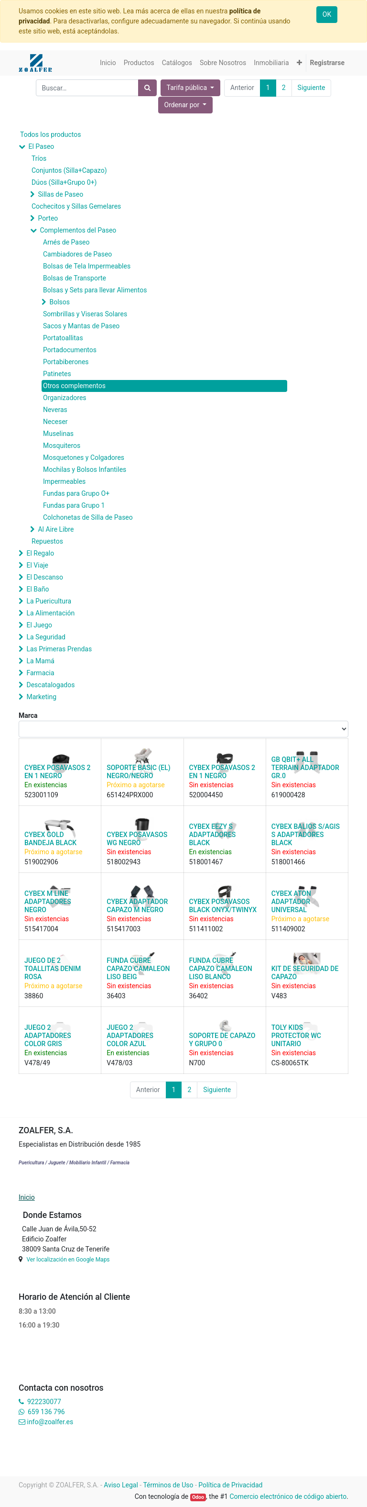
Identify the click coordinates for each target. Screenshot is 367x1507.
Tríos (39, 158)
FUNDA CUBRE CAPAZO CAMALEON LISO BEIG (138, 969)
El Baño (37, 589)
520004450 (206, 795)
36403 (116, 996)
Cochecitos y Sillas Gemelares (76, 206)
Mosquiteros (61, 445)
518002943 (123, 862)
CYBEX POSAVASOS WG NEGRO (137, 839)
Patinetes (57, 374)
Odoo (198, 1497)
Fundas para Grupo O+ (76, 493)
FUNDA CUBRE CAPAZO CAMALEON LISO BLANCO (220, 969)
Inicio (27, 1197)
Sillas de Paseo (60, 194)
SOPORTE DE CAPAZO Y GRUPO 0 (222, 1040)
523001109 (41, 795)
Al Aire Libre (56, 529)
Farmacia (40, 673)
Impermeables (64, 481)
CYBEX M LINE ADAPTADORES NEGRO (47, 902)
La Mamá (40, 661)
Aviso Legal (121, 1485)
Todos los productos (50, 134)
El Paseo (41, 146)
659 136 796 (46, 1412)
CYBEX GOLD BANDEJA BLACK (50, 839)
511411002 (206, 929)
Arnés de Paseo (66, 242)
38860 (33, 996)
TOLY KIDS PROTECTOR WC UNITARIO (296, 1036)
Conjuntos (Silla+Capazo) (69, 170)
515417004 (41, 929)
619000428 (288, 795)
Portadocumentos (70, 350)
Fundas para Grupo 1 (74, 505)
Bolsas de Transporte (74, 278)
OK (327, 14)
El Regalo (40, 553)
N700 (197, 1063)
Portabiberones (66, 362)
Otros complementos (74, 386)
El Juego (39, 625)
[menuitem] (108, 63)
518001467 (206, 862)
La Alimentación (50, 613)
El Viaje (37, 565)
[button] (299, 63)
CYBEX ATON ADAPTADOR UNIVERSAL (291, 902)
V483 (279, 996)
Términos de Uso (168, 1485)
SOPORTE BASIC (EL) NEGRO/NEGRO (138, 772)
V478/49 (37, 1063)
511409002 (288, 929)
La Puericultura (48, 601)
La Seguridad (45, 637)
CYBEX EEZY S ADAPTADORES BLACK (212, 835)
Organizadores (64, 398)
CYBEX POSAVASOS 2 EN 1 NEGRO (57, 772)
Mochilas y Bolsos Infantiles (84, 469)
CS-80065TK (290, 1063)
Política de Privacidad (230, 1485)
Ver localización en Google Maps (67, 1259)
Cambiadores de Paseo (77, 254)
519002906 (41, 862)
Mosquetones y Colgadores (83, 457)
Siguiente (311, 87)
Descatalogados (50, 685)
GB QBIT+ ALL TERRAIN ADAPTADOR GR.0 (305, 768)
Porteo (48, 218)
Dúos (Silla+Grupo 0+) (64, 182)
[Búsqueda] (147, 87)
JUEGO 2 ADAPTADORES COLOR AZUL (130, 1036)
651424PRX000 (130, 795)
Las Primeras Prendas (59, 649)
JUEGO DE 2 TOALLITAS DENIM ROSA (52, 969)
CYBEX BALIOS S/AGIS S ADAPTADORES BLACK (305, 835)
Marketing (41, 697)
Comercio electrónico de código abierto (287, 1496)
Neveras (55, 409)
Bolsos (59, 302)
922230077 (44, 1402)
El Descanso (44, 577)
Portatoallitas (63, 338)
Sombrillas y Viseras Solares (85, 314)
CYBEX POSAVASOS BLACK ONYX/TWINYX (223, 906)
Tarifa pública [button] (188, 87)
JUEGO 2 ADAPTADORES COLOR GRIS (47, 1036)
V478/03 (119, 1063)
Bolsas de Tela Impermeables (86, 266)
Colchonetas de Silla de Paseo (88, 517)
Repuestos (47, 541)
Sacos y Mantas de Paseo (81, 326)
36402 (198, 996)
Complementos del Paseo (78, 230)
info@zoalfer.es (50, 1422)
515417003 (123, 929)
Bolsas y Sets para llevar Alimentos (95, 290)
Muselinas (58, 433)
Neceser (55, 421)
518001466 (288, 862)
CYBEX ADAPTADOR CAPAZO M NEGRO (137, 906)
